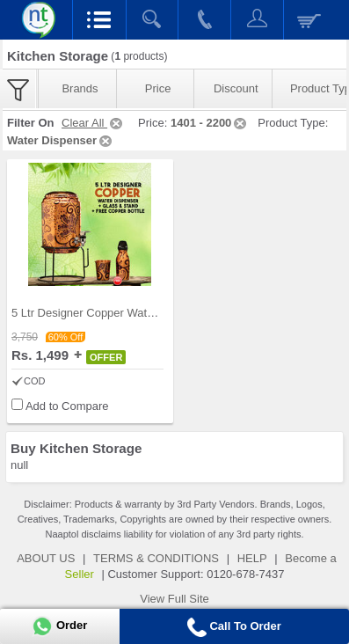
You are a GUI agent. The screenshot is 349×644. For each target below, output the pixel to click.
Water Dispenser (60, 140)
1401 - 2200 (210, 122)
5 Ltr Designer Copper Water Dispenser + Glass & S (143, 312)
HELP (252, 558)
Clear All (93, 122)
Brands (80, 88)
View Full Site (174, 598)
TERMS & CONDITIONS (156, 558)
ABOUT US (46, 558)
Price (158, 88)
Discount (236, 88)
